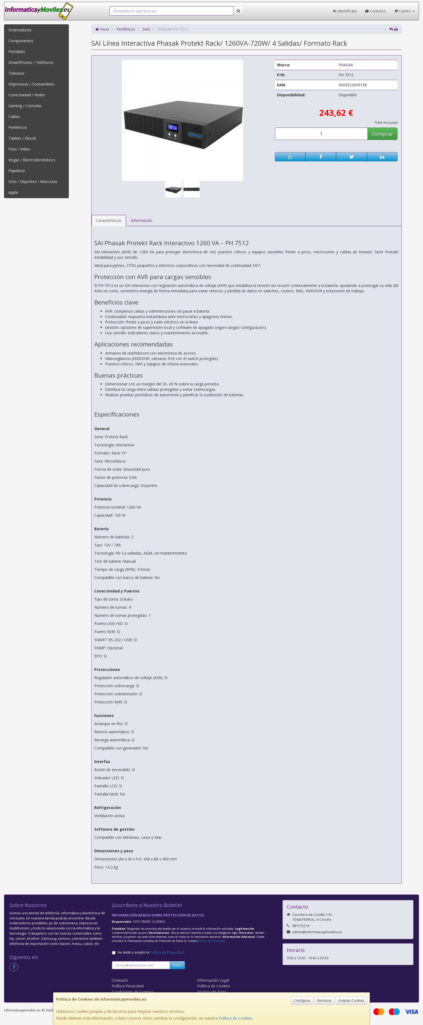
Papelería (16, 170)
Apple (13, 192)
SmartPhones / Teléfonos (31, 62)
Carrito (404, 11)
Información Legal (213, 980)
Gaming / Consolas (25, 105)
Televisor (16, 73)
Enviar (177, 965)
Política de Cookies (235, 1018)
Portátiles (16, 51)
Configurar (302, 1000)
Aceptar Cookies (351, 1000)
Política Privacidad (128, 985)
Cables (14, 116)
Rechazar (324, 1000)
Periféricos (17, 127)
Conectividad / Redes (26, 94)
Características (109, 220)
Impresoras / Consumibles (31, 84)
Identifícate (345, 11)
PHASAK (346, 64)
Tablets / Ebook (22, 138)
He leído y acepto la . (151, 952)
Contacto (375, 11)
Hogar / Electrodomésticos (32, 159)
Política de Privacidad (212, 941)
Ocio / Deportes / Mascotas (32, 181)
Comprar (382, 133)
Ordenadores (19, 29)
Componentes (20, 40)
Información (141, 220)
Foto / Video (19, 149)
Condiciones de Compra (133, 991)
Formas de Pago (211, 991)
